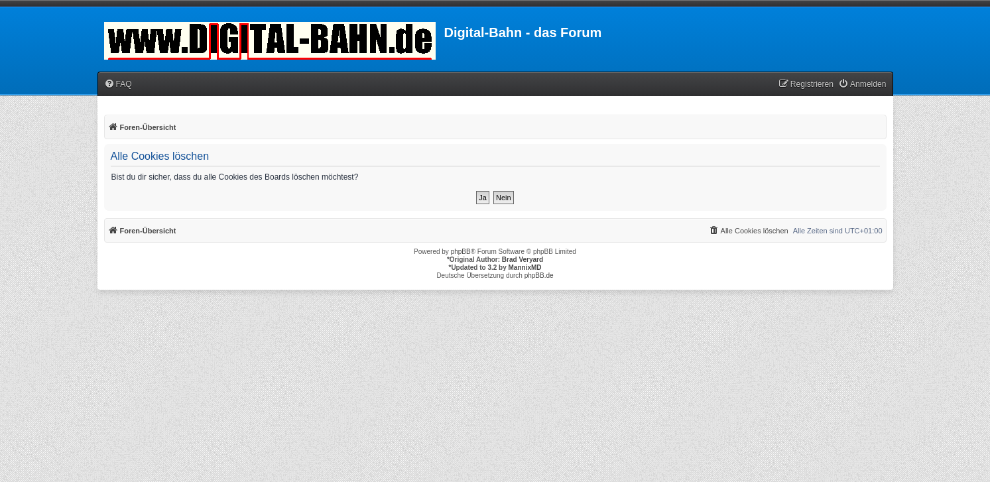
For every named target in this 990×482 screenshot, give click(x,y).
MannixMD (525, 267)
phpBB (461, 251)
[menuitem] (118, 84)
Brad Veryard (522, 259)
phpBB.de (539, 275)
